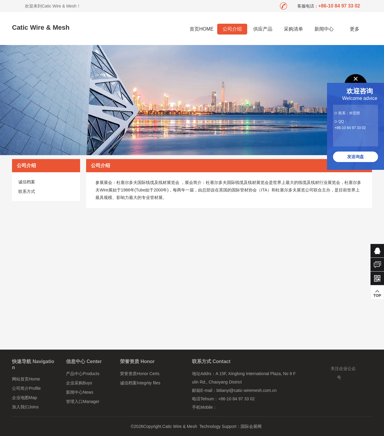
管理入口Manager (82, 401)
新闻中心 (324, 29)
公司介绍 (232, 29)
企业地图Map (24, 397)
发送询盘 (355, 156)
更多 (355, 29)
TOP (377, 293)
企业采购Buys (79, 382)
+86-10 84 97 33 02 (350, 128)
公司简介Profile (26, 388)
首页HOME (202, 29)
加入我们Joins (25, 406)
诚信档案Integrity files (140, 382)
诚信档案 (26, 181)
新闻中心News (79, 392)
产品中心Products (82, 373)
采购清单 (293, 29)
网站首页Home (26, 379)
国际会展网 (251, 426)
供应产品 (262, 29)
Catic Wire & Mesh (41, 27)
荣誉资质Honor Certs (139, 373)
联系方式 (26, 191)
